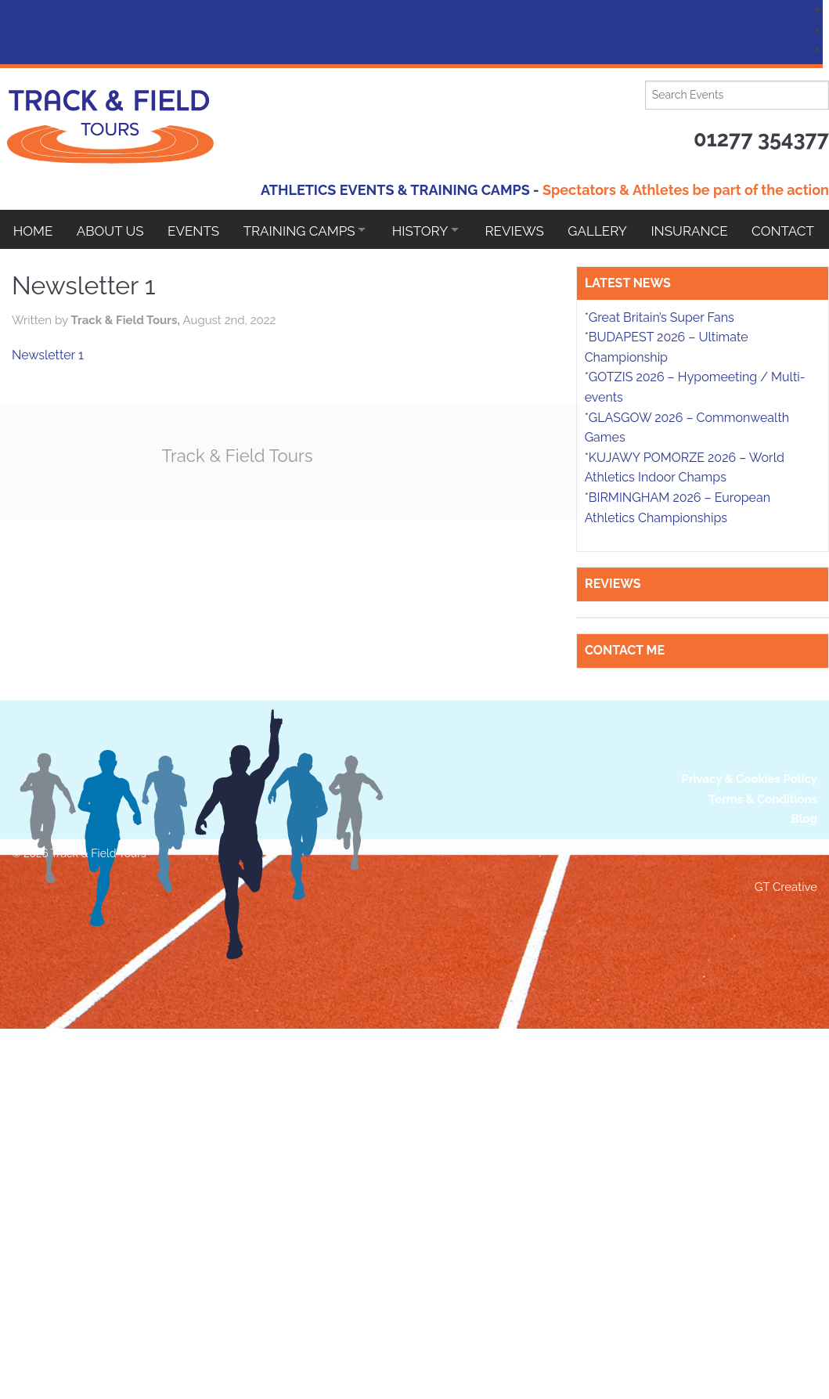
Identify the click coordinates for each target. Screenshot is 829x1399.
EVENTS (198, 229)
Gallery (616, 229)
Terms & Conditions (762, 1091)
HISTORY (431, 229)
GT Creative (786, 1180)
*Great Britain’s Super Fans (659, 609)
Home (33, 229)
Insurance (710, 229)
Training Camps (306, 229)
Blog (804, 1112)
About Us (112, 229)
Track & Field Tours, (215, 320)
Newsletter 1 (136, 355)
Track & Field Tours (329, 455)
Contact (44, 268)
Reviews (530, 229)
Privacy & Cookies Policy (749, 1072)
